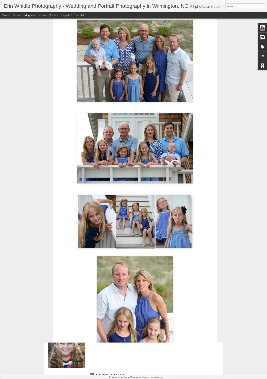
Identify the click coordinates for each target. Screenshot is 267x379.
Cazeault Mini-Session (111, 248)
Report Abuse (156, 377)
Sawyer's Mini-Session (111, 332)
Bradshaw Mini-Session (111, 290)
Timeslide (79, 15)
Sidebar (53, 15)
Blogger (145, 377)
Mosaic (42, 15)
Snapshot (66, 15)
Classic (6, 15)
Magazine (30, 15)
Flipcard (17, 15)
